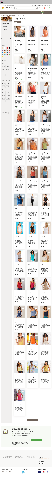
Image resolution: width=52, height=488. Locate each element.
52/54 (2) (3, 101)
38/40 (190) (8, 72)
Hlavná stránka (3, 15)
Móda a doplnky (8, 15)
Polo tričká (5, 29)
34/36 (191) (4, 63)
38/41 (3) (3, 75)
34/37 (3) (3, 66)
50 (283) (8, 95)
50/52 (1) (3, 98)
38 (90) (3, 72)
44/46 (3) (3, 86)
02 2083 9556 (11, 5)
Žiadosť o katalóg (40, 5)
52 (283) (8, 98)
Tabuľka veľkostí (18, 467)
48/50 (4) (3, 95)
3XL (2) (7, 75)
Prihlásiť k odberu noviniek (36, 451)
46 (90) (7, 86)
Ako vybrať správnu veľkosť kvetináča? (21, 2)
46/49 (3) (3, 92)
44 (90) (7, 83)
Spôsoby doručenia (47, 5)
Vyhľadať (36, 8)
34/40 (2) (8, 66)
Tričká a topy (19, 15)
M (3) (3, 109)
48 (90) (7, 92)
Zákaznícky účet (6, 471)
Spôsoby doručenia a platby (8, 466)
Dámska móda (14, 15)
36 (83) (3, 69)
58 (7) (7, 104)
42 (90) (3, 80)
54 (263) (8, 101)
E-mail (14, 451)
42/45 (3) (3, 83)
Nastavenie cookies (30, 470)
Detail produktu (24, 52)
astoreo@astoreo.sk (45, 470)
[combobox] (24, 8)
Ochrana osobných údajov (31, 469)
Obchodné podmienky (31, 467)
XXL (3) (6, 112)
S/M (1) (6, 109)
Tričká (4, 28)
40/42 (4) (7, 77)
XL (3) (3, 112)
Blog (30, 5)
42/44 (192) (8, 80)
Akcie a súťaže (17, 471)
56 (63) (3, 104)
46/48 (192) (4, 89)
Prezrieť (45, 2)
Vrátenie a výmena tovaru (7, 467)
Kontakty (28, 471)
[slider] (1, 38)
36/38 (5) (7, 69)
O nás (28, 466)
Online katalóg (34, 5)
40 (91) (3, 77)
